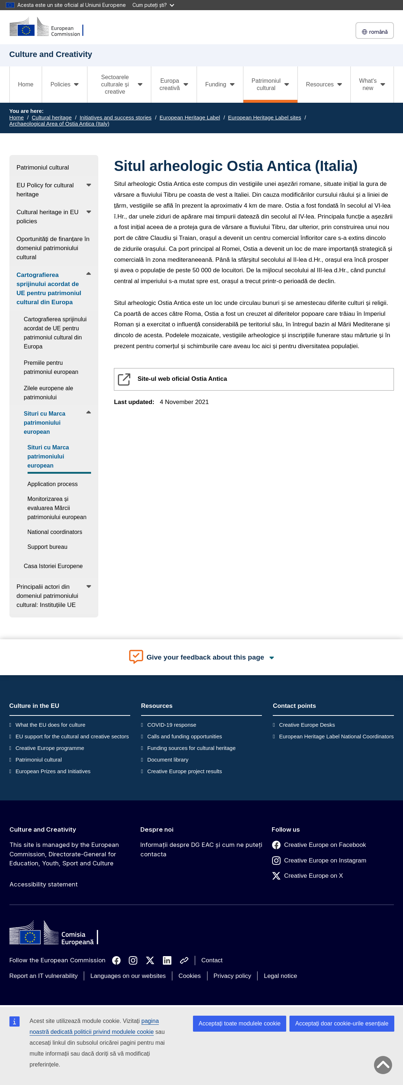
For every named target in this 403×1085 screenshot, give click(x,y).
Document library (167, 759)
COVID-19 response (171, 725)
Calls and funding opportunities (184, 736)
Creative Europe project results (184, 771)
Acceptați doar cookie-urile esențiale (341, 1023)
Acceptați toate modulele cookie (240, 1023)
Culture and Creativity (42, 829)
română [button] (375, 31)
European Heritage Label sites (264, 117)
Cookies (189, 975)
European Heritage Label (190, 117)
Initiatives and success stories (115, 117)
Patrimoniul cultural (39, 759)
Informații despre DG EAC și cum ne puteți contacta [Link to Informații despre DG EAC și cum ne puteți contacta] (201, 849)
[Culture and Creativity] (51, 27)
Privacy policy (232, 975)
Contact (212, 960)
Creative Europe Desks (307, 725)
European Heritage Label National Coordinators (336, 736)
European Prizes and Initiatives (53, 771)
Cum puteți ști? (153, 5)
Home (26, 84)
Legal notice (280, 975)
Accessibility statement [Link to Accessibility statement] (43, 884)
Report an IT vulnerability (43, 975)
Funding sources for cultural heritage (191, 748)
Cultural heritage (51, 117)
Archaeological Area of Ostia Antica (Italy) (59, 124)
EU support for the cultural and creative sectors (72, 736)
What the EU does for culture (51, 725)
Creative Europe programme (50, 748)
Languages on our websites (128, 975)
